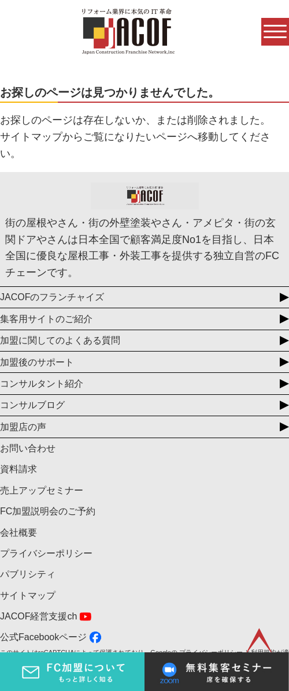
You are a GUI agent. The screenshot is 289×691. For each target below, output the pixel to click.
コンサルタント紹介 (41, 384)
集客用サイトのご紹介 (46, 319)
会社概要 (18, 532)
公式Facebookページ (43, 637)
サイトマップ (27, 595)
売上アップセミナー (41, 490)
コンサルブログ (32, 405)
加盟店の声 (23, 427)
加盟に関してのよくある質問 (60, 340)
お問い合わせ (27, 448)
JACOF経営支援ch (38, 616)
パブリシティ (27, 574)
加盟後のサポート (37, 362)
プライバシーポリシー (46, 553)
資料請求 (18, 469)
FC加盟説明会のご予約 (47, 511)
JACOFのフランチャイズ (52, 297)
